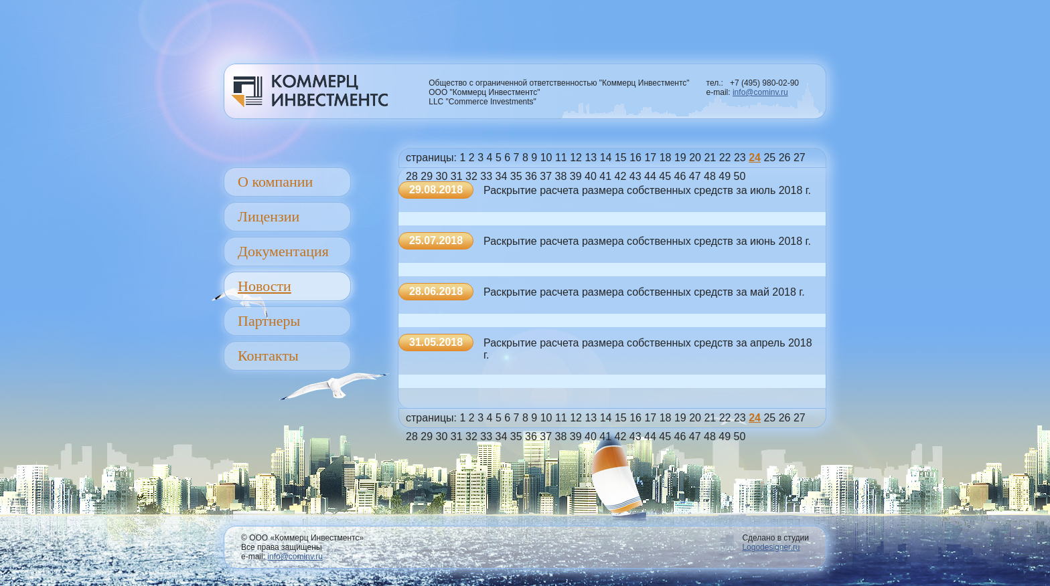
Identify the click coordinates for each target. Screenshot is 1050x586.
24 (755, 157)
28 (412, 176)
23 (740, 157)
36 (531, 176)
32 (471, 176)
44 (650, 176)
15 (621, 157)
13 (591, 157)
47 (695, 176)
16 (635, 157)
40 (591, 176)
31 (457, 176)
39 (576, 176)
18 (666, 157)
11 (561, 157)
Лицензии (268, 216)
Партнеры (269, 320)
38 (561, 176)
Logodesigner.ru (771, 547)
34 (502, 176)
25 (769, 157)
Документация (283, 251)
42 (621, 176)
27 (800, 157)
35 (516, 176)
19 (680, 157)
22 (725, 157)
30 (442, 176)
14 (606, 157)
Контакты (268, 355)
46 (680, 176)
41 (605, 176)
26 (785, 157)
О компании (275, 181)
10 (546, 157)
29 (427, 176)
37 (546, 176)
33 (486, 176)
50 (740, 176)
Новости (264, 286)
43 (635, 176)
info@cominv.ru (760, 92)
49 (725, 176)
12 (576, 157)
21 (710, 157)
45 (665, 176)
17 (650, 157)
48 (710, 176)
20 (695, 157)
